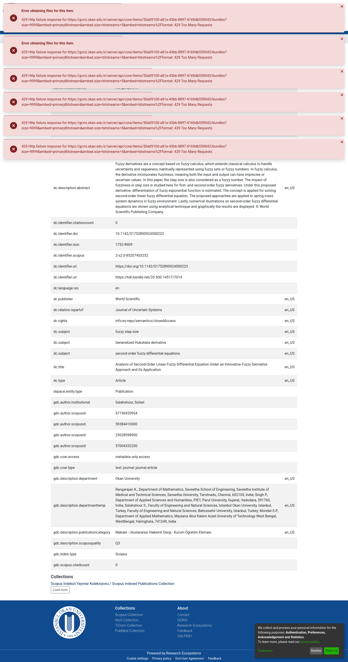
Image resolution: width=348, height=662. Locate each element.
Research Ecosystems (194, 625)
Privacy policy (161, 658)
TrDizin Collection (128, 625)
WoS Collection (127, 620)
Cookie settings (137, 658)
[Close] (342, 6)
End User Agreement (190, 658)
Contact (183, 615)
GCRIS (182, 620)
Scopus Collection (129, 615)
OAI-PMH (184, 636)
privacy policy (309, 642)
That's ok (331, 650)
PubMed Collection (129, 631)
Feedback (184, 631)
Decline (316, 650)
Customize (265, 650)
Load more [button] (60, 590)
